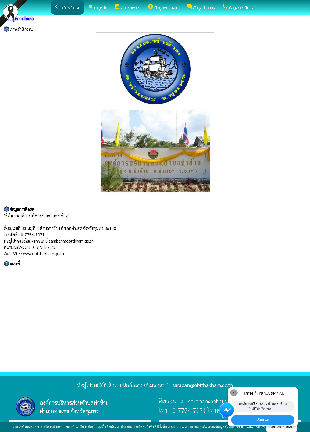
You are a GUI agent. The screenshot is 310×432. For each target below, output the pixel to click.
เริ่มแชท (263, 420)
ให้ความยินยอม (281, 427)
